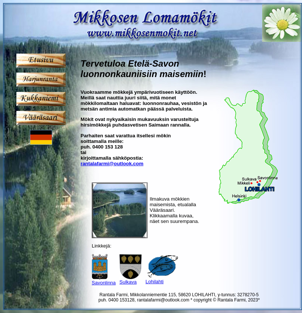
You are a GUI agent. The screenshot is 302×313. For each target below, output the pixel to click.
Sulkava (127, 282)
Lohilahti (154, 281)
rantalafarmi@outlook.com (112, 163)
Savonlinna (104, 282)
